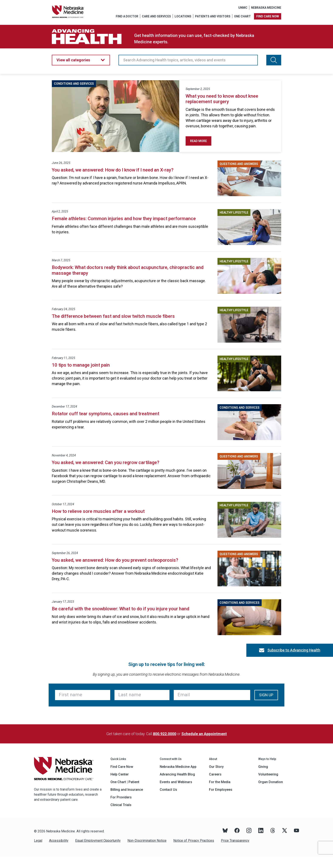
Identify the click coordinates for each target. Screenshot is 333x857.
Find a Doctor (127, 16)
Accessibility (58, 841)
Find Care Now (121, 767)
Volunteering (268, 774)
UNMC (242, 7)
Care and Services (156, 16)
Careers (215, 774)
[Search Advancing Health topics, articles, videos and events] (273, 60)
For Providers (121, 797)
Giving (263, 767)
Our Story (216, 767)
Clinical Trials (120, 805)
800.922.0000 (164, 734)
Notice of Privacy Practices (193, 841)
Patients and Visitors (212, 16)
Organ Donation (270, 782)
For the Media (219, 782)
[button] (81, 60)
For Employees (220, 790)
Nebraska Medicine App (178, 767)
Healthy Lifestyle (234, 212)
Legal (38, 841)
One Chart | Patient (124, 782)
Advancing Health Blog (177, 774)
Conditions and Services (74, 83)
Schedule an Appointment (204, 734)
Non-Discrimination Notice (146, 841)
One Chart (242, 16)
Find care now (267, 16)
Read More (200, 141)
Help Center (119, 774)
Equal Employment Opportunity (98, 841)
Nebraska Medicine (266, 7)
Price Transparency (235, 841)
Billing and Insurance (126, 790)
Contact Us (168, 790)
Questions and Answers (239, 164)
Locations (183, 16)
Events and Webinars (176, 782)
